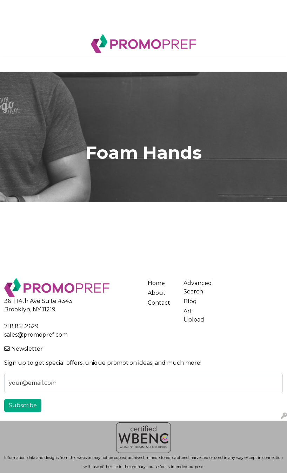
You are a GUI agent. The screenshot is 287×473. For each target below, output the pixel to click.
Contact (74, 7)
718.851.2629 (21, 326)
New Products (45, 23)
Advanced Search (197, 287)
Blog (13, 23)
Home (15, 7)
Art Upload (106, 7)
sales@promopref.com (36, 334)
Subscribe (23, 405)
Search (208, 7)
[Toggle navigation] (11, 64)
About (38, 7)
